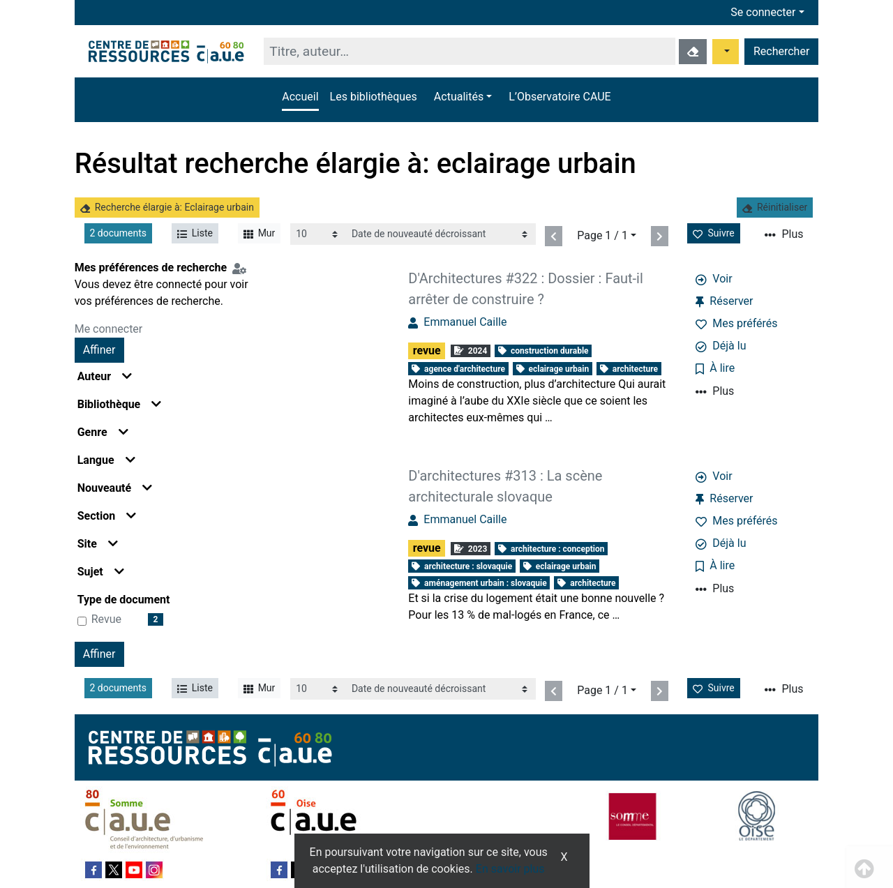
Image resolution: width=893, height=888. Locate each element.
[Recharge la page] (318, 234)
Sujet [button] (100, 571)
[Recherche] (469, 51)
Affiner (99, 349)
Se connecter (762, 12)
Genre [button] (102, 432)
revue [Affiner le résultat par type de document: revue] (106, 619)
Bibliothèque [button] (119, 404)
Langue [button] (106, 460)
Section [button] (106, 515)
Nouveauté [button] (115, 488)
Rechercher (781, 51)
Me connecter (109, 329)
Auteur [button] (105, 376)
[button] (462, 97)
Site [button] (97, 543)
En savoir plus (510, 868)
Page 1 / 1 (602, 235)
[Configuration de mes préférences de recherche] (242, 267)
